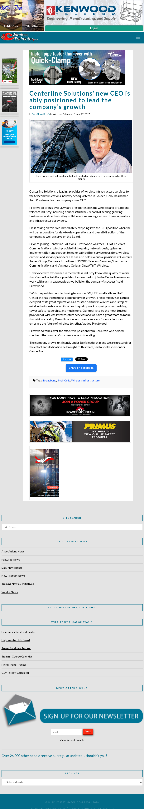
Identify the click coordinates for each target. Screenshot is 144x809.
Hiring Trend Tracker (14, 664)
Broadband (49, 380)
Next (88, 731)
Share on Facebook (81, 367)
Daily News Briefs (41, 114)
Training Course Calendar (17, 656)
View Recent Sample (72, 740)
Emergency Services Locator (19, 632)
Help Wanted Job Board (16, 640)
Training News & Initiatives (18, 583)
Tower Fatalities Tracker (16, 648)
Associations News (13, 551)
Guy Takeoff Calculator (15, 672)
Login (94, 28)
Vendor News (10, 592)
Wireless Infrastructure (85, 380)
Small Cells (63, 380)
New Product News (13, 575)
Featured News (11, 559)
